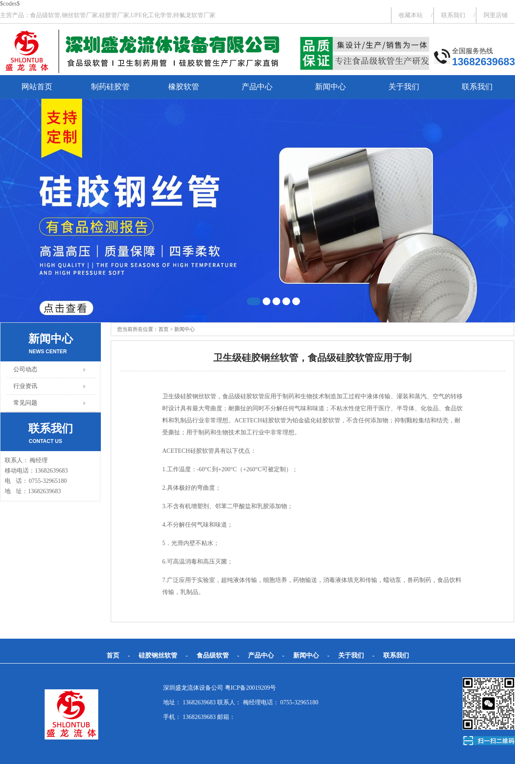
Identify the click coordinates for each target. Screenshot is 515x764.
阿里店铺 (496, 15)
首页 (163, 329)
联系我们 (453, 15)
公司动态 (25, 369)
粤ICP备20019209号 (250, 688)
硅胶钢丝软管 (158, 655)
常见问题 (25, 403)
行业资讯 (25, 386)
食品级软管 (213, 655)
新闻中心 (330, 86)
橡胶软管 (183, 86)
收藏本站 (411, 15)
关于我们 (403, 86)
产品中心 (257, 86)
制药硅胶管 (110, 86)
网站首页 (36, 86)
